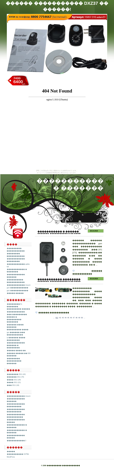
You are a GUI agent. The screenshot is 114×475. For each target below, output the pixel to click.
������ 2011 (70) (15, 377)
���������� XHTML (18, 454)
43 (63, 318)
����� (11, 451)
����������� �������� (16, 260)
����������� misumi (18, 285)
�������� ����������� (16, 255)
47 (74, 318)
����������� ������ (16, 400)
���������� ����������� (16, 281)
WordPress (11, 457)
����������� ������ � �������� (16, 345)
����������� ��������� (16, 405)
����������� (16, 312)
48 (76, 318)
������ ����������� (53, 313)
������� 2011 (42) (16, 374)
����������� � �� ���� (65, 233)
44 (65, 318)
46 (71, 318)
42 (60, 318)
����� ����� (15, 293)
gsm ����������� (17, 288)
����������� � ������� (17, 270)
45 (68, 318)
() (56, 318)
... (53, 318)
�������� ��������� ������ (14, 361)
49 (79, 318)
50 (82, 318)
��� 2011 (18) (13, 385)
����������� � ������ (58, 231)
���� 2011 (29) (14, 380)
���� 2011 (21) (14, 382)
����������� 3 (16, 440)
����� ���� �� (16, 350)
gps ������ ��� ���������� (16, 333)
